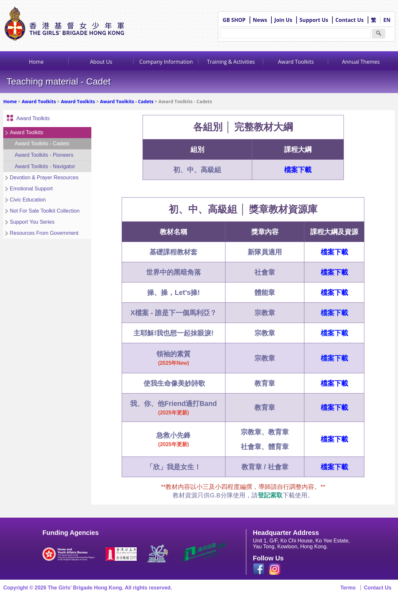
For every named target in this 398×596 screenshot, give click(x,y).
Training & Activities (231, 61)
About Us (101, 61)
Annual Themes (361, 61)
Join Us (283, 20)
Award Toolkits (296, 61)
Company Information (166, 61)
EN (386, 20)
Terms (348, 587)
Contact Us (349, 20)
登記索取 (270, 495)
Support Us (313, 20)
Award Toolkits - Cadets (127, 101)
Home (36, 61)
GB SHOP (233, 20)
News (260, 20)
